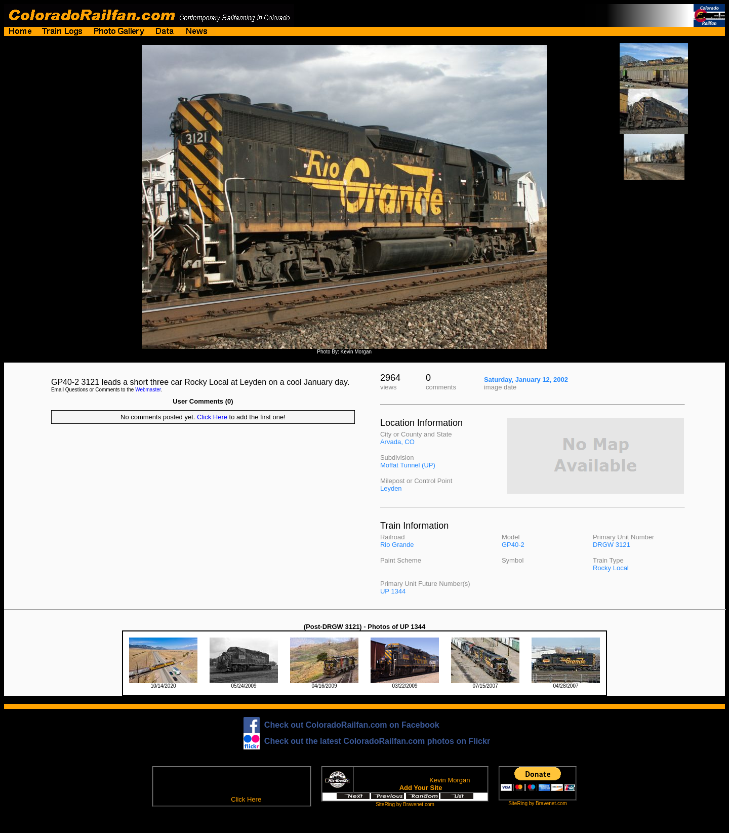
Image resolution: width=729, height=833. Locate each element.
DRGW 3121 (611, 544)
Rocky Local (611, 568)
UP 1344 (393, 591)
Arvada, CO (397, 442)
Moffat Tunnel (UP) (407, 465)
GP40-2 (513, 544)
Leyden (391, 488)
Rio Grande (397, 544)
